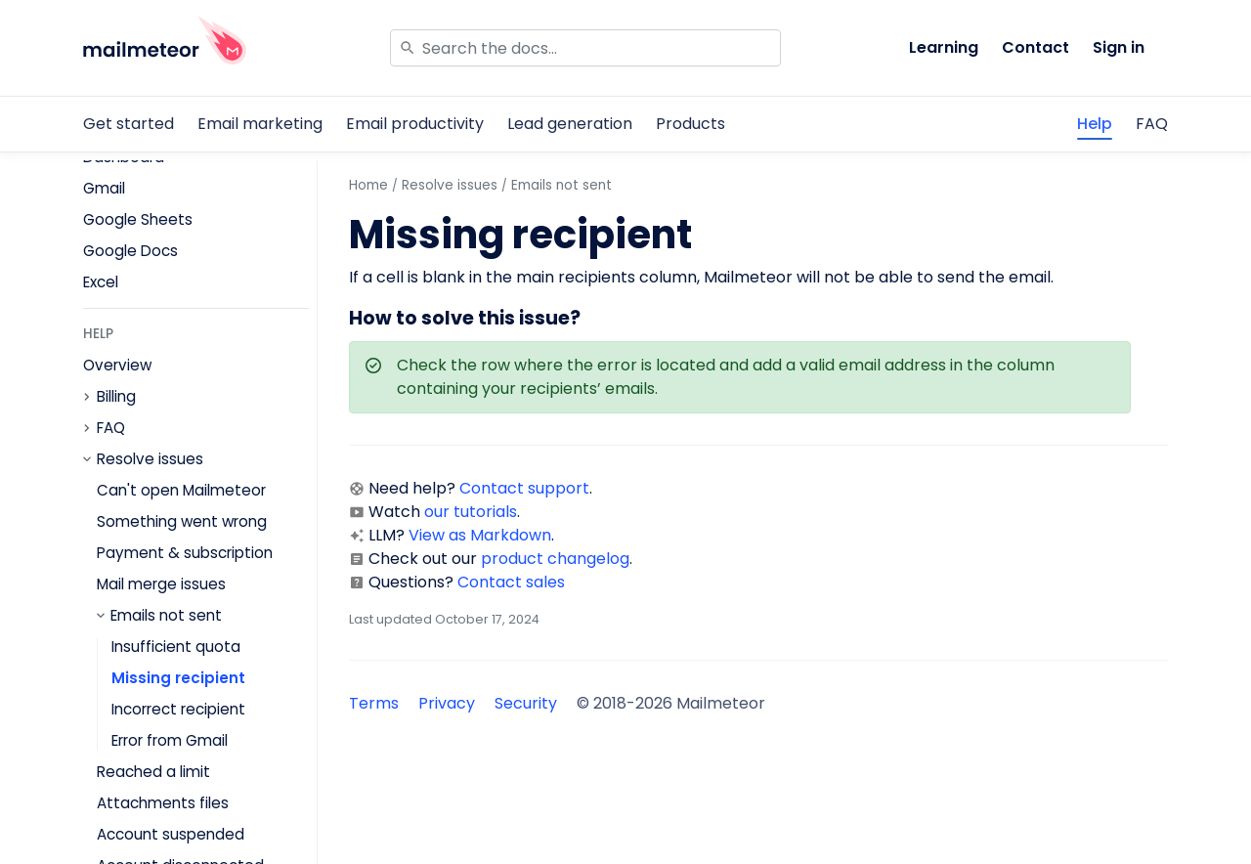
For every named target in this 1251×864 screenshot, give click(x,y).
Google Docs (130, 250)
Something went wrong (182, 521)
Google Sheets (138, 219)
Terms (374, 703)
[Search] (585, 47)
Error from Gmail (169, 740)
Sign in (1118, 47)
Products (690, 123)
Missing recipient (178, 678)
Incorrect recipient (178, 709)
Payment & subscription (185, 552)
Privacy (446, 703)
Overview (117, 365)
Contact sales (511, 582)
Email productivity (415, 123)
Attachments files (163, 803)
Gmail (104, 188)
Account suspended (170, 834)
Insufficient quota (175, 646)
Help (1094, 123)
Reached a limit (153, 771)
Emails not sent (166, 616)
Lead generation (569, 123)
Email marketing (260, 123)
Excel (100, 282)
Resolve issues (150, 459)
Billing (116, 397)
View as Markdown (480, 535)
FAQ (1152, 123)
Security (526, 703)
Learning (943, 47)
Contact (1035, 47)
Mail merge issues (161, 584)
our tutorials (470, 511)
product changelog (555, 558)
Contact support (524, 488)
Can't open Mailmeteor (181, 490)
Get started (128, 123)
